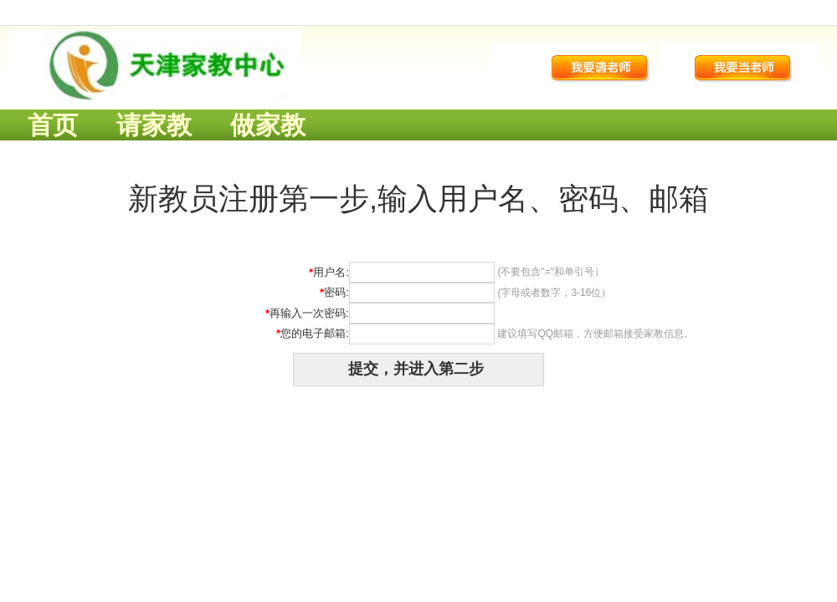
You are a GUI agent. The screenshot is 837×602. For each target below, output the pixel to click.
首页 (53, 125)
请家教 (154, 125)
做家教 (268, 125)
